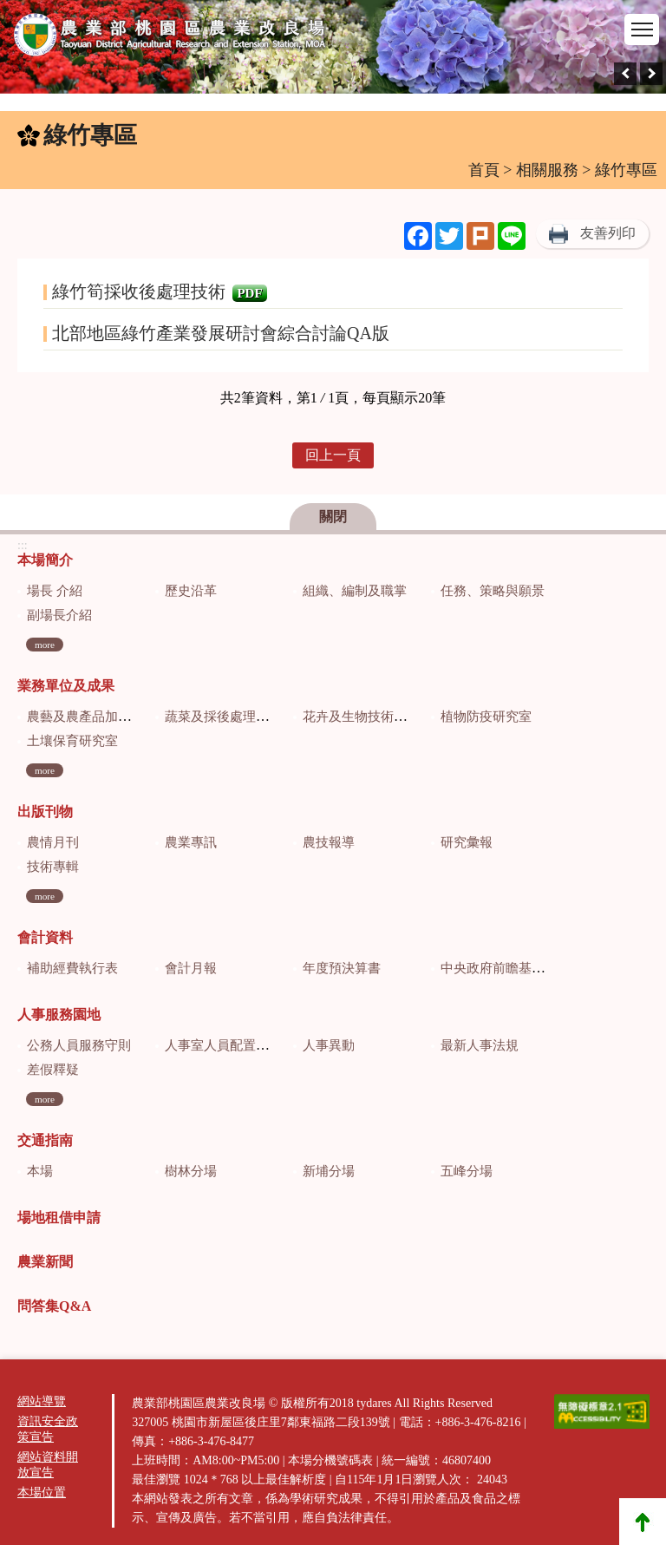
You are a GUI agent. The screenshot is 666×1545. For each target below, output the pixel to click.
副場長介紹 (59, 615)
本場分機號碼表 (330, 1460)
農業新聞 (45, 1261)
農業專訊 (191, 842)
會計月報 (191, 968)
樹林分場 (191, 1171)
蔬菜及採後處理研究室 (230, 716)
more (45, 644)
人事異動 (329, 1045)
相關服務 (547, 170)
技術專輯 (53, 867)
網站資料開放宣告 (47, 1464)
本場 (40, 1171)
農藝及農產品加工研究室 (98, 716)
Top (642, 1521)
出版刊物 (45, 811)
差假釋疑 (53, 1070)
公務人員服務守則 (79, 1045)
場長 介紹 (54, 591)
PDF (249, 293)
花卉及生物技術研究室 (368, 716)
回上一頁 (333, 455)
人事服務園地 (59, 1014)
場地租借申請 (59, 1217)
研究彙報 (467, 842)
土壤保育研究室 (72, 741)
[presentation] (625, 73)
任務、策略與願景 (493, 591)
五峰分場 (467, 1171)
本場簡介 (45, 560)
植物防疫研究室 (486, 716)
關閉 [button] (333, 516)
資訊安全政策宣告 (47, 1429)
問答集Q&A (54, 1306)
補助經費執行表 (72, 968)
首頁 (484, 170)
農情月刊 (53, 842)
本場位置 (41, 1492)
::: (9, 139)
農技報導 (329, 842)
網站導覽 (41, 1401)
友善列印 (608, 233)
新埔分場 (329, 1171)
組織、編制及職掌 (355, 591)
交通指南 (45, 1140)
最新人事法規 (480, 1045)
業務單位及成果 (65, 685)
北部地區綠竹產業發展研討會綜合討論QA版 (220, 333)
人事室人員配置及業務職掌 (243, 1045)
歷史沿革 (191, 591)
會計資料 (45, 937)
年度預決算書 (342, 968)
